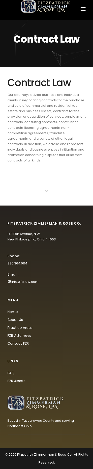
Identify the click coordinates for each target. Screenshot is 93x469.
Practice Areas (19, 327)
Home (12, 311)
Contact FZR (18, 343)
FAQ (10, 372)
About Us (15, 319)
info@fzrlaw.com (24, 281)
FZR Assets (16, 380)
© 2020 (10, 454)
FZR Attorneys (19, 335)
